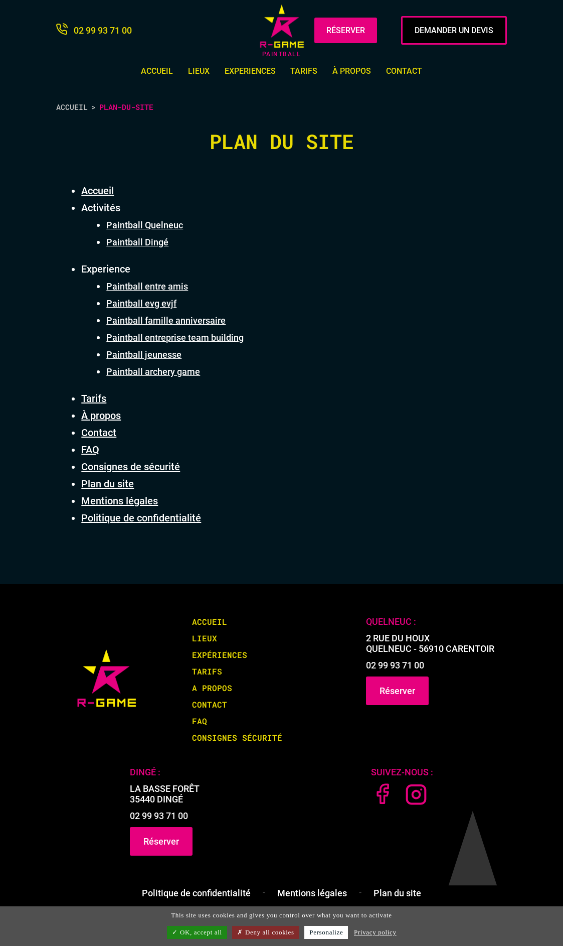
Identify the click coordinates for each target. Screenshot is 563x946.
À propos (351, 71)
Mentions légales (119, 501)
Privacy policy (375, 932)
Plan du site (107, 484)
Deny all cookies (265, 932)
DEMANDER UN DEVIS (454, 30)
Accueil (157, 71)
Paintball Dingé (137, 242)
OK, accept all (197, 932)
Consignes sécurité (237, 737)
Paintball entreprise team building (175, 337)
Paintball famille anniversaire (166, 320)
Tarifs (303, 71)
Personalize (326, 932)
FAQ (90, 450)
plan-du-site (126, 107)
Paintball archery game (153, 371)
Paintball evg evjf (141, 303)
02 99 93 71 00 (395, 665)
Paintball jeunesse (143, 354)
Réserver (397, 691)
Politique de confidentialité (141, 518)
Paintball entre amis (147, 286)
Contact (404, 71)
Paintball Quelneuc (144, 225)
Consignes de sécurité (130, 467)
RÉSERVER (345, 30)
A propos (212, 688)
